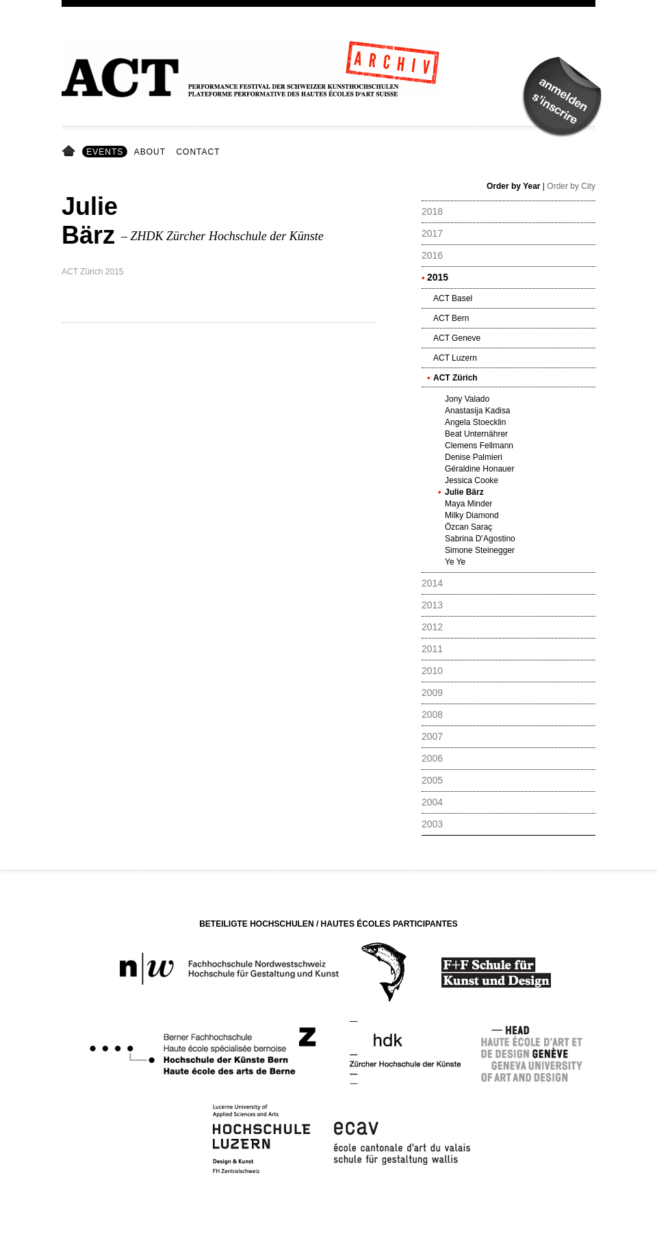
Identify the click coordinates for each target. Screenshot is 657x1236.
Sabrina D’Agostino (480, 538)
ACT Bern (451, 318)
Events (104, 152)
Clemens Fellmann (479, 445)
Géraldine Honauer (479, 469)
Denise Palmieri (473, 457)
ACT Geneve (456, 338)
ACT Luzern (455, 358)
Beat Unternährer (476, 434)
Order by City (571, 186)
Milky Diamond (472, 515)
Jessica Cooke (471, 480)
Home (71, 152)
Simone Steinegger (480, 550)
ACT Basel (452, 298)
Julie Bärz (464, 492)
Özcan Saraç (468, 527)
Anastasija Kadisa (477, 410)
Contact (198, 152)
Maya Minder (468, 503)
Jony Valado (467, 399)
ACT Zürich (455, 378)
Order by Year (514, 186)
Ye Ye (455, 562)
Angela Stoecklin (475, 422)
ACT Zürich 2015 (93, 271)
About (150, 152)
